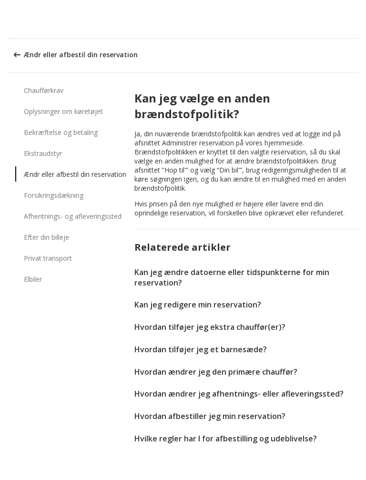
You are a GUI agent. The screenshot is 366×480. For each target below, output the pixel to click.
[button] (355, 19)
